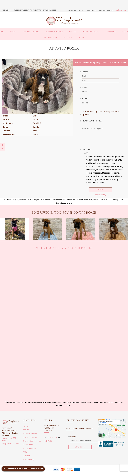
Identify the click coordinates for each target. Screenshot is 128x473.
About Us (26, 430)
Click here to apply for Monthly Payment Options (100, 113)
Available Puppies (30, 433)
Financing (111, 31)
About (13, 31)
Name (85, 71)
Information (50, 37)
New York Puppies (54, 31)
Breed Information (106, 10)
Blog (81, 37)
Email (85, 87)
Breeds (72, 31)
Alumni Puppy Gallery (76, 10)
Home (25, 426)
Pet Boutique (28, 445)
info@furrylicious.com (11, 444)
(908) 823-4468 (120, 10)
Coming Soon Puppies (32, 441)
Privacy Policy (100, 195)
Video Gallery (91, 10)
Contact (67, 37)
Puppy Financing (29, 448)
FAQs (25, 452)
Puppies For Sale (31, 31)
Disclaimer (86, 149)
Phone (85, 98)
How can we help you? (92, 120)
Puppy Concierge (91, 31)
